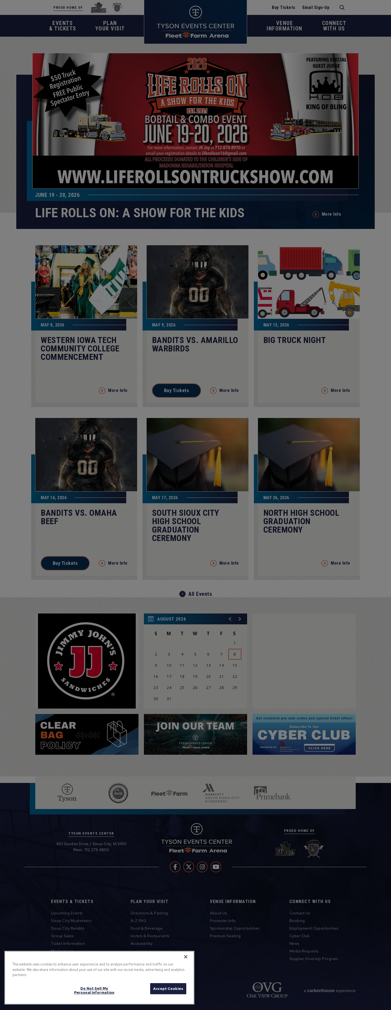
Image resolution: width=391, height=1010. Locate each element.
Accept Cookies (168, 988)
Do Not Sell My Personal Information (94, 990)
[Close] (186, 957)
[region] (99, 978)
